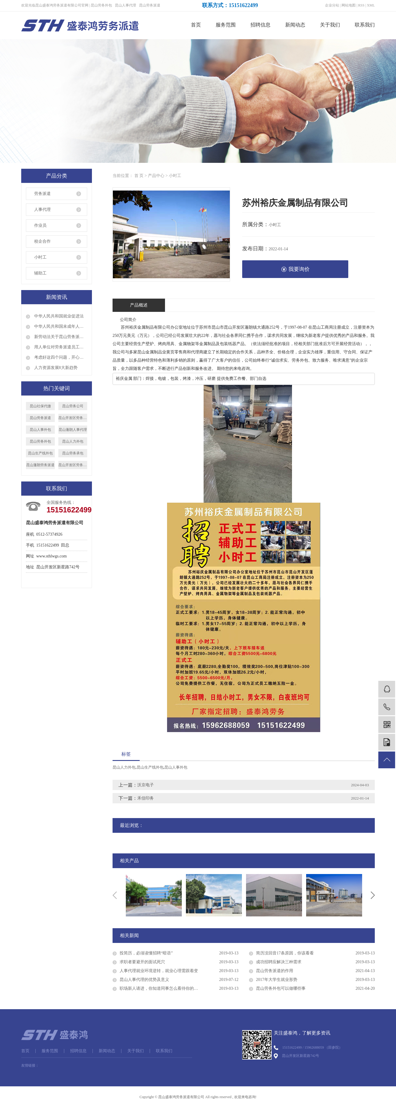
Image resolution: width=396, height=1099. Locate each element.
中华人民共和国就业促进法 (58, 316)
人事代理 (42, 209)
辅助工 (40, 273)
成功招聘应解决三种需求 (278, 962)
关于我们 (330, 25)
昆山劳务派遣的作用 (274, 971)
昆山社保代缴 (40, 406)
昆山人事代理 (125, 5)
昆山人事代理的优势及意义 (144, 979)
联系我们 (365, 25)
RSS (361, 5)
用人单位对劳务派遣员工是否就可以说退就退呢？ (60, 347)
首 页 (139, 175)
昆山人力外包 (72, 441)
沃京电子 (145, 785)
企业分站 (332, 5)
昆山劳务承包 (72, 453)
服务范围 (226, 25)
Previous (115, 895)
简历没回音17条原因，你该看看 (285, 953)
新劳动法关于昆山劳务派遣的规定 (60, 337)
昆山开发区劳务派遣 (72, 418)
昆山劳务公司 (72, 406)
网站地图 (348, 5)
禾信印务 (145, 798)
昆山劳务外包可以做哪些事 (281, 988)
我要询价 (295, 269)
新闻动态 (295, 25)
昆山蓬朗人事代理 (73, 430)
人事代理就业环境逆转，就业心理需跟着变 (159, 971)
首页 (196, 25)
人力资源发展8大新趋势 (55, 367)
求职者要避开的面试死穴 (142, 962)
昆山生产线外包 (40, 453)
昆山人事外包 (40, 430)
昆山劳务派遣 (149, 5)
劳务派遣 (42, 193)
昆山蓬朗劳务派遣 (40, 465)
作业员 (40, 225)
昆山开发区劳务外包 (72, 465)
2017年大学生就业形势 (276, 979)
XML (371, 5)
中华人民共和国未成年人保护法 (60, 326)
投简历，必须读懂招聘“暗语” (146, 953)
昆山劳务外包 (101, 5)
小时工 (40, 257)
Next (373, 895)
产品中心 (156, 175)
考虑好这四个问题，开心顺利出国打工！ (60, 357)
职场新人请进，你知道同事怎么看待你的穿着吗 (163, 988)
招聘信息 (260, 25)
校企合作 (42, 241)
